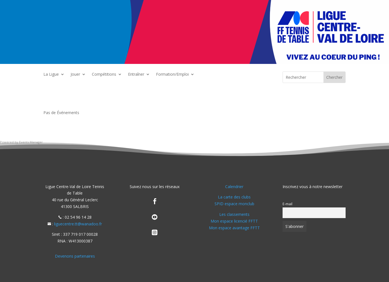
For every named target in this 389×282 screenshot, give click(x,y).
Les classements (234, 214)
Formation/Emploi (172, 74)
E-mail (287, 204)
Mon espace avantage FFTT (234, 227)
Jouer (75, 74)
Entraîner (136, 74)
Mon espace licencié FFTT (234, 221)
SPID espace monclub (234, 203)
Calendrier (234, 186)
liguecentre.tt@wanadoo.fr (78, 223)
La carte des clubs (234, 197)
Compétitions (104, 74)
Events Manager (31, 142)
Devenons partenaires (75, 256)
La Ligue (51, 74)
